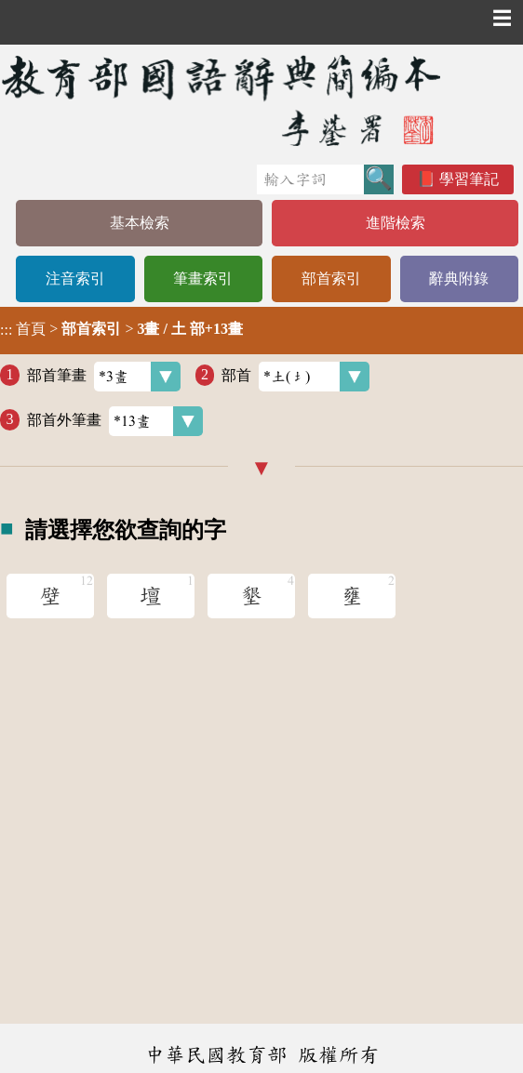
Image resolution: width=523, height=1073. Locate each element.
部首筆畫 (104, 376)
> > (121, 329)
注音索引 (75, 278)
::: (6, 330)
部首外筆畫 (115, 421)
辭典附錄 (459, 278)
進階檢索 (395, 223)
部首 (295, 376)
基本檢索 (139, 223)
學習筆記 (469, 179)
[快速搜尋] (310, 179)
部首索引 (331, 278)
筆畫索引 (203, 278)
